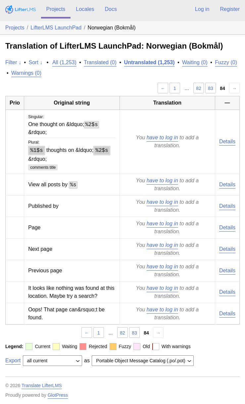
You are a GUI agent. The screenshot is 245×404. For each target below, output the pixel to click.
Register (230, 9)
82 (198, 88)
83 (210, 88)
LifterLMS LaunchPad (55, 27)
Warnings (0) (26, 73)
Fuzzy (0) (226, 62)
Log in (202, 9)
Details (227, 141)
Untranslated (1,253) (149, 62)
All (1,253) (64, 62)
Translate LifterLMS (42, 385)
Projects (56, 9)
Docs (111, 9)
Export (13, 360)
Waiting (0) (195, 62)
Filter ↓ (13, 62)
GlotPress (58, 395)
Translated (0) (100, 62)
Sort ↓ (36, 62)
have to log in (162, 137)
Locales (85, 9)
